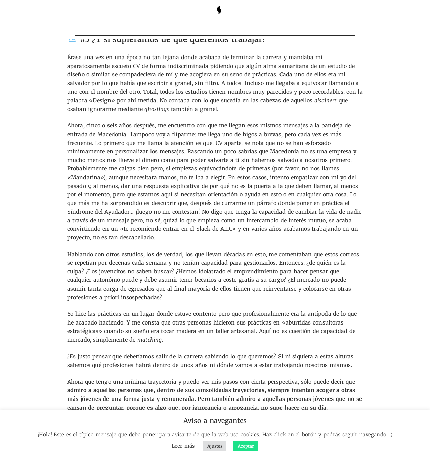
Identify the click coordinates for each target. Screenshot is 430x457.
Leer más (183, 446)
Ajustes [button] (214, 446)
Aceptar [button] (246, 446)
